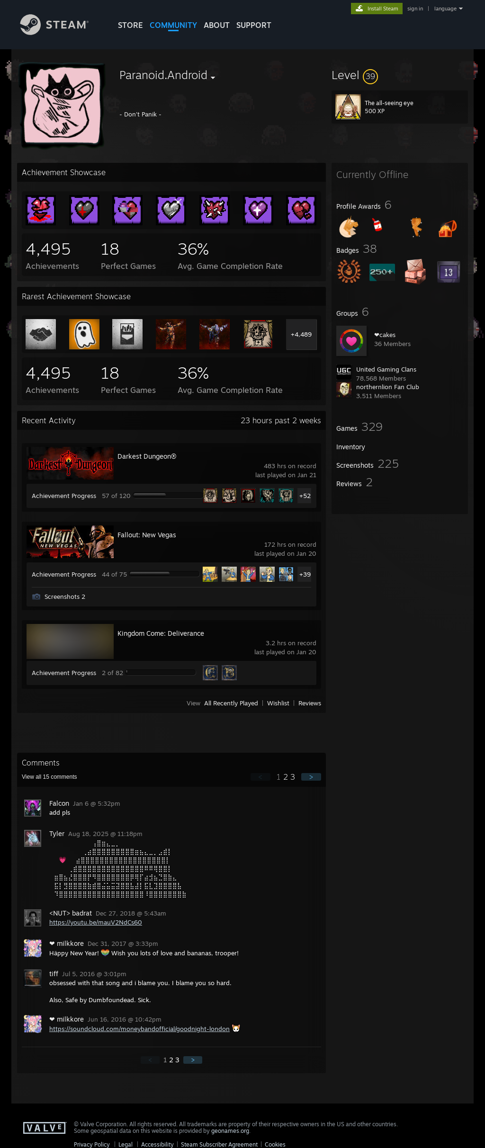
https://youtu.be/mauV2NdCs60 (95, 922)
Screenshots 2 (65, 596)
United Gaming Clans (386, 369)
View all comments (49, 777)
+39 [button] (305, 574)
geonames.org (230, 1130)
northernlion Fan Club (387, 387)
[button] (400, 74)
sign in (415, 8)
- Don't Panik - (140, 114)
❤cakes (384, 334)
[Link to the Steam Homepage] (61, 32)
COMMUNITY (173, 25)
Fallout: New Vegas (146, 535)
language (445, 8)
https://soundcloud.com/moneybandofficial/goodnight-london (139, 1028)
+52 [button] (305, 495)
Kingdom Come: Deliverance (160, 633)
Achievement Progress (64, 495)
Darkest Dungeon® (146, 456)
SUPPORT (253, 25)
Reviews (309, 703)
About (217, 25)
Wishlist (278, 703)
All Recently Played (231, 703)
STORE (130, 25)
